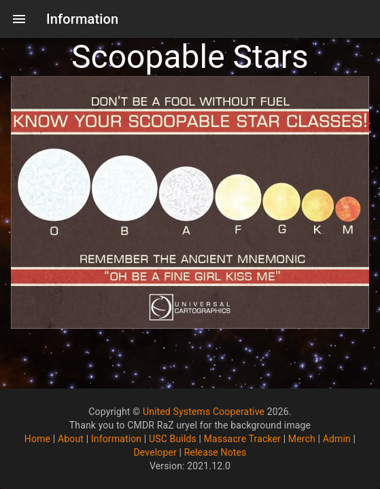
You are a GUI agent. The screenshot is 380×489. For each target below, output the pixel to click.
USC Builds (172, 438)
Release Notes (215, 452)
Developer (154, 452)
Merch (301, 438)
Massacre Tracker (242, 438)
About (71, 438)
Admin (337, 438)
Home (37, 438)
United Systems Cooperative (203, 411)
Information (116, 438)
